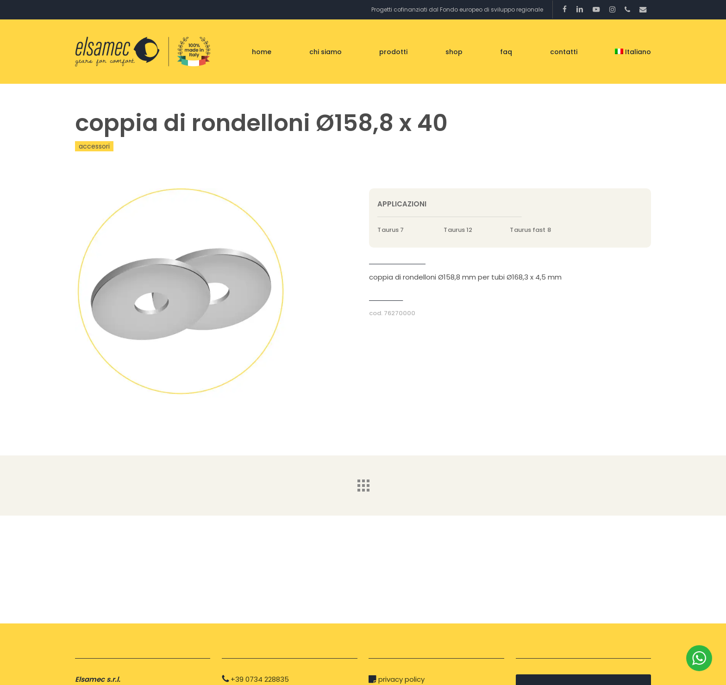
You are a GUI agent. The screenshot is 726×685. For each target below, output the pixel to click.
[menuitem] (633, 52)
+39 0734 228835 (260, 679)
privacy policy (401, 679)
